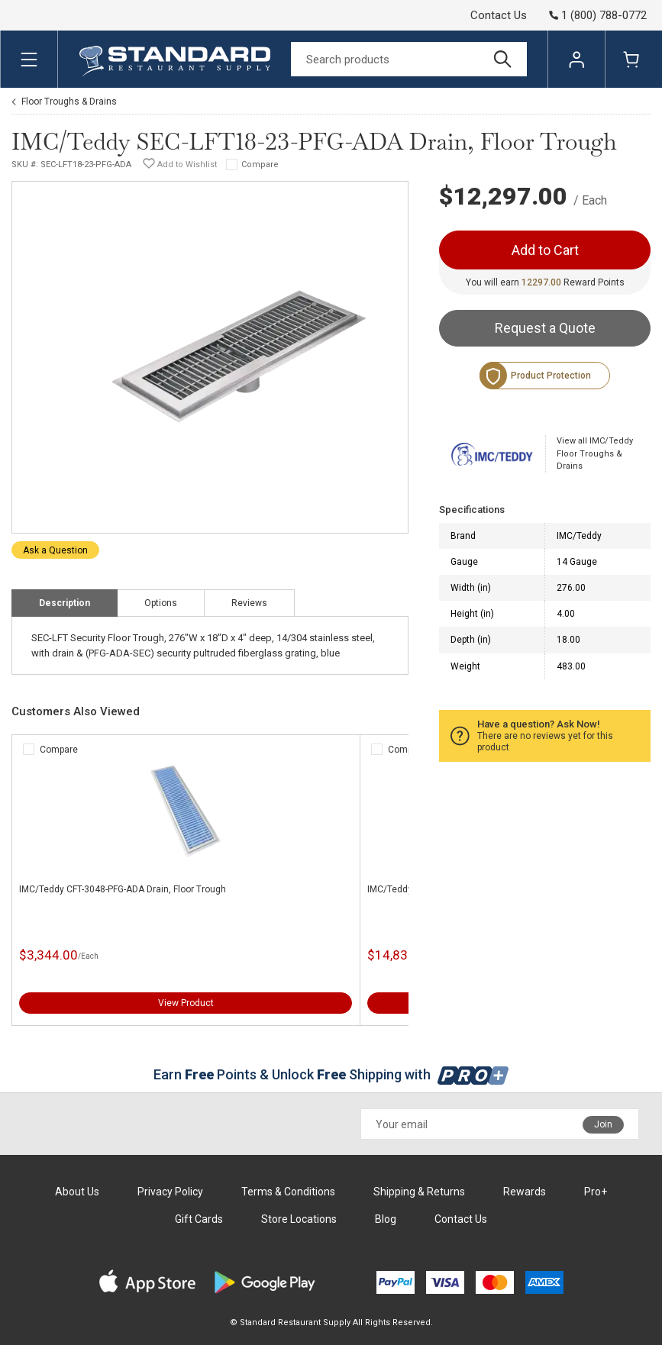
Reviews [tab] (249, 603)
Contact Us (498, 15)
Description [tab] (64, 603)
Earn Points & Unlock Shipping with (331, 1074)
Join (603, 1124)
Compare (260, 164)
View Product (186, 1003)
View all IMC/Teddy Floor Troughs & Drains (595, 453)
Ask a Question (55, 550)
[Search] (409, 59)
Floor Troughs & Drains (69, 101)
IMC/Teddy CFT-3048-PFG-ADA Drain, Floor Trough (122, 889)
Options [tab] (160, 603)
